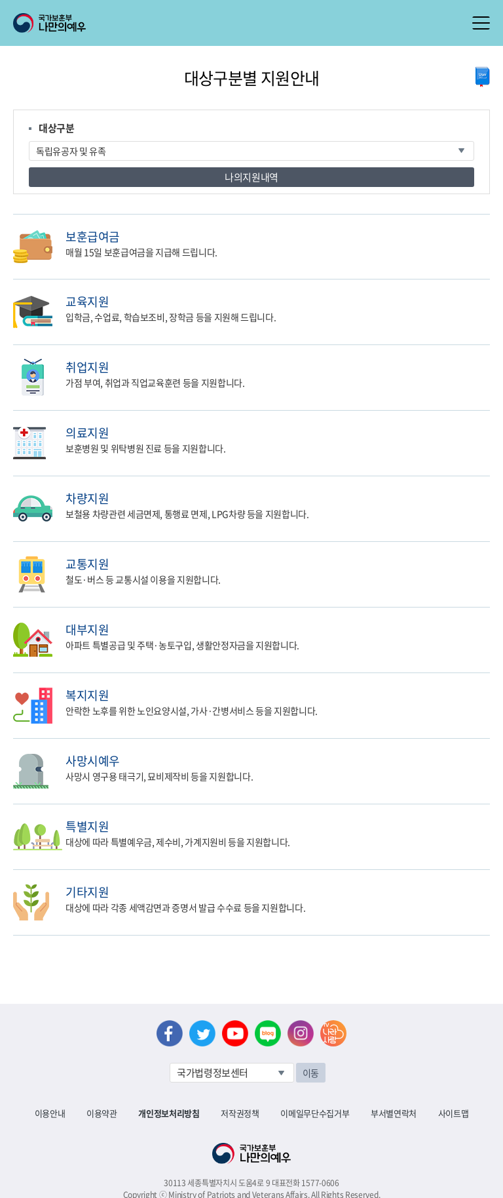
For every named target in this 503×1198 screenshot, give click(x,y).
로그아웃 (158, 7)
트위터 (202, 1033)
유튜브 (235, 1033)
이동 (311, 1072)
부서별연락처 (394, 1113)
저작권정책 (240, 1113)
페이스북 (170, 1033)
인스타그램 (301, 1033)
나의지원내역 (251, 177)
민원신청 (487, 236)
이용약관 (101, 1113)
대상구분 (57, 128)
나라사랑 (333, 1033)
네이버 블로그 (268, 1033)
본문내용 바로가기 (0, 0)
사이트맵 (453, 1113)
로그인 (112, 7)
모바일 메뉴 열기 (481, 23)
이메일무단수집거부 (314, 1113)
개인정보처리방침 (168, 1113)
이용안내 (50, 1113)
